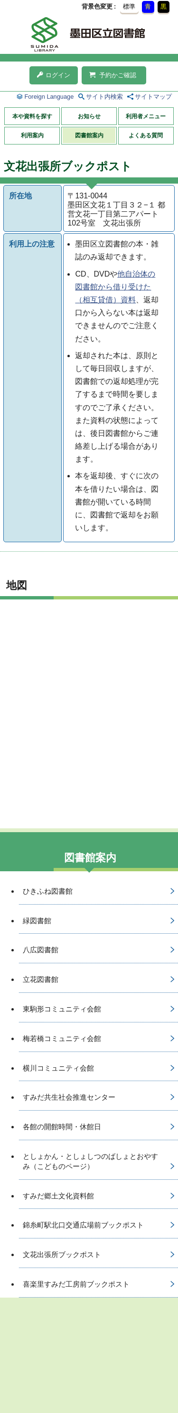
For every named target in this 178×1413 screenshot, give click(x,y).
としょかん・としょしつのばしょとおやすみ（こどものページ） (90, 1161)
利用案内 (32, 135)
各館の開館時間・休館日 (62, 1127)
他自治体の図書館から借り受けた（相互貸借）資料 (115, 287)
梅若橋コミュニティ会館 (62, 1038)
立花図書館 (40, 979)
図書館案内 (89, 135)
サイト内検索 (104, 96)
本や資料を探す (32, 116)
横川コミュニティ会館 (58, 1068)
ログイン (53, 75)
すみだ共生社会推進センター (69, 1097)
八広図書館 (40, 950)
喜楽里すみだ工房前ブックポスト (76, 1284)
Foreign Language (49, 96)
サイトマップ (153, 96)
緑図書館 (37, 921)
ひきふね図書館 (48, 891)
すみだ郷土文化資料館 (58, 1196)
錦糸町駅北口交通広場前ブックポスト (83, 1225)
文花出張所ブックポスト (62, 1254)
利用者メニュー (146, 116)
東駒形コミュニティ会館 (62, 1009)
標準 (129, 6)
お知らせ (89, 116)
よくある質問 (146, 135)
